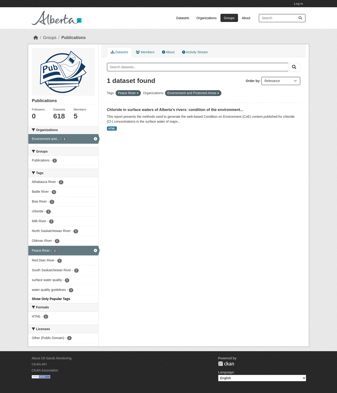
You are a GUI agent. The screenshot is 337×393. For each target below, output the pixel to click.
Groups (229, 18)
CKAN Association (45, 370)
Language (226, 372)
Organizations (206, 18)
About (246, 18)
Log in (298, 3)
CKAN (226, 363)
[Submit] (300, 18)
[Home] (35, 37)
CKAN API (39, 364)
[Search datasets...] (282, 18)
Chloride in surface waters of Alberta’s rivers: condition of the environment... (175, 110)
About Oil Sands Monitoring (51, 358)
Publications (73, 37)
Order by (252, 81)
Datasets (182, 18)
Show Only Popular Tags (51, 299)
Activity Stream (195, 52)
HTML (111, 128)
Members (145, 52)
